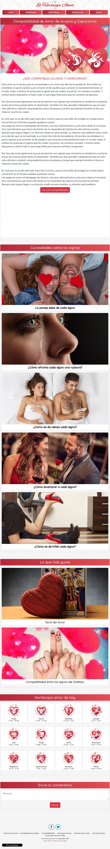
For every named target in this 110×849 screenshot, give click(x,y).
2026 (99, 12)
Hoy (10, 12)
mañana (31, 12)
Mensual (78, 12)
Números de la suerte (82, 833)
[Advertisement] (55, 215)
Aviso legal (47, 841)
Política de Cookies (60, 841)
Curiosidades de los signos (29, 833)
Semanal (53, 12)
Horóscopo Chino (98, 833)
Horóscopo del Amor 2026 (55, 835)
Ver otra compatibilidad (55, 189)
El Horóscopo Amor (11, 833)
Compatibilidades (48, 833)
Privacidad (12, 845)
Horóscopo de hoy (64, 833)
